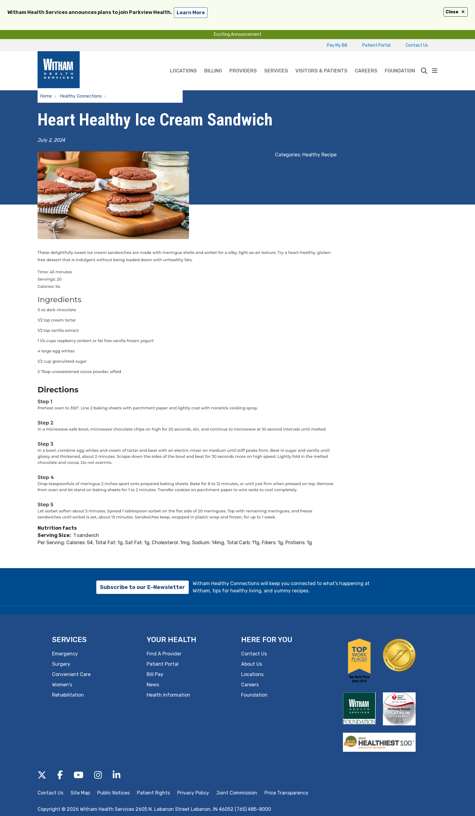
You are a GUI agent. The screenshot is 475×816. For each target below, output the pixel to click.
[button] (434, 71)
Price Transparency (286, 793)
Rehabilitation (68, 695)
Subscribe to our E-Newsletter (142, 587)
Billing (213, 62)
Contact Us (417, 45)
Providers (243, 62)
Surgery (61, 664)
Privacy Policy (193, 793)
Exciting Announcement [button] (237, 34)
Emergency (65, 654)
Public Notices (113, 793)
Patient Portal (376, 45)
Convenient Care (71, 674)
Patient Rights (153, 793)
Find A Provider (164, 654)
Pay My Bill (337, 45)
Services (276, 62)
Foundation (400, 62)
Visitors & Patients (321, 62)
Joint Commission (236, 793)
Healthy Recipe (319, 155)
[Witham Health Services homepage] (59, 70)
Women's (62, 685)
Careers (366, 62)
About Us (251, 664)
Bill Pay (155, 674)
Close (456, 12)
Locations (183, 62)
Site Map (80, 793)
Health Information (168, 695)
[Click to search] (424, 71)
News (153, 685)
